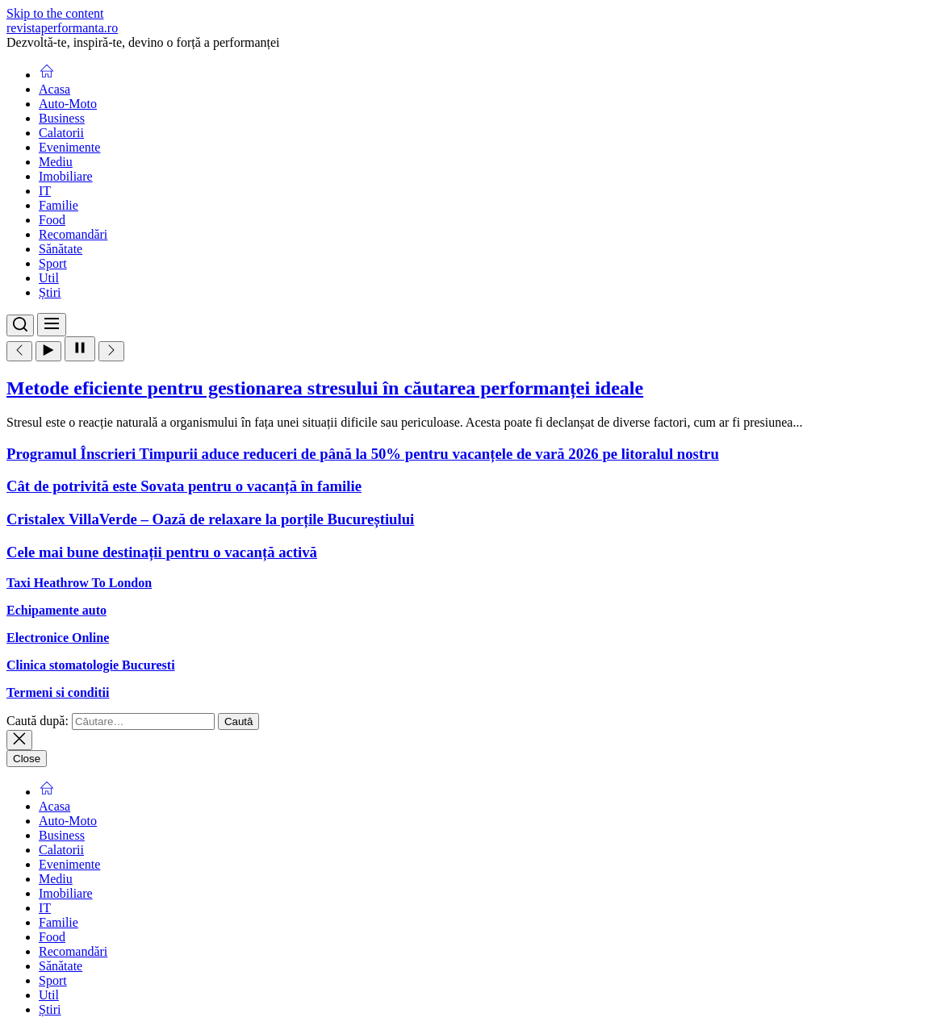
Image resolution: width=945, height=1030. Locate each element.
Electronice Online (57, 637)
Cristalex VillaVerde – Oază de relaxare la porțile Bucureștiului (210, 519)
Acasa (54, 89)
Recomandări (73, 234)
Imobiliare (66, 176)
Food (52, 220)
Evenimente (69, 147)
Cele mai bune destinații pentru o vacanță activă (161, 552)
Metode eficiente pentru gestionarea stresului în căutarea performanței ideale (324, 387)
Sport (53, 263)
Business (62, 118)
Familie (58, 205)
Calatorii (61, 133)
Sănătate (60, 249)
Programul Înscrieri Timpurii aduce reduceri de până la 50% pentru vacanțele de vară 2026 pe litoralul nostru (362, 453)
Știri (50, 292)
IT (45, 191)
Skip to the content (54, 13)
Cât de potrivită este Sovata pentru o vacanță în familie (184, 485)
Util (49, 278)
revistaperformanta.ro (62, 28)
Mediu (56, 162)
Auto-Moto (68, 104)
